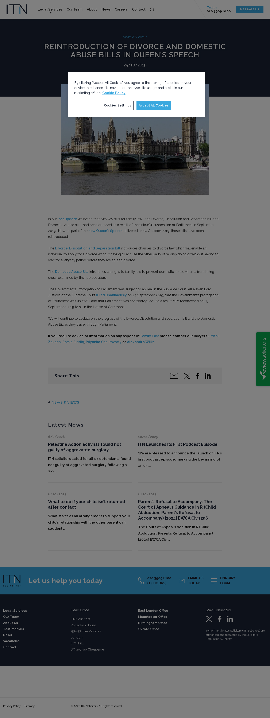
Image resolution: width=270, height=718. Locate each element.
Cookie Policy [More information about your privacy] (114, 93)
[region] (136, 94)
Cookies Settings (117, 105)
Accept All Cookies (154, 105)
